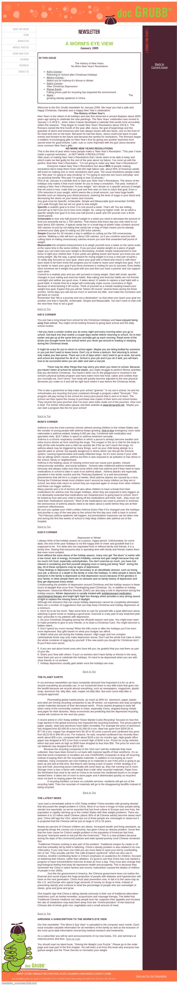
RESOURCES (86, 974)
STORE (28, 974)
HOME (108, 974)
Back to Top (44, 309)
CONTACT (99, 974)
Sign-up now (73, 938)
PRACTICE (53, 974)
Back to (159, 64)
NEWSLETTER (40, 974)
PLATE (63, 974)
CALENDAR (73, 974)
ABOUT (20, 974)
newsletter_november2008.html (19, 983)
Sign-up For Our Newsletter (151, 976)
